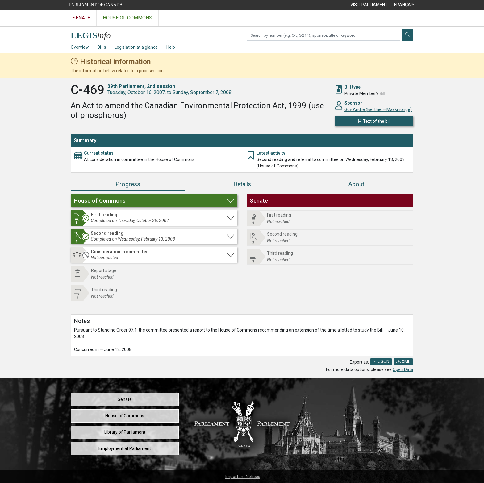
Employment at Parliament (124, 448)
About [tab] (356, 184)
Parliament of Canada (96, 4)
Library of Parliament (124, 432)
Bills (101, 47)
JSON (381, 361)
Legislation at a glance (136, 47)
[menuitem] (369, 5)
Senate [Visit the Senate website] (81, 18)
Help (170, 47)
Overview (80, 47)
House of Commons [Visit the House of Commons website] (127, 18)
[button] (154, 200)
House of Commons (124, 415)
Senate (125, 399)
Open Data (403, 369)
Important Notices (242, 476)
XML (403, 361)
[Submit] (407, 35)
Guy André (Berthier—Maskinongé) (378, 109)
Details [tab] (242, 184)
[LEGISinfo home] (94, 34)
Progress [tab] (127, 184)
